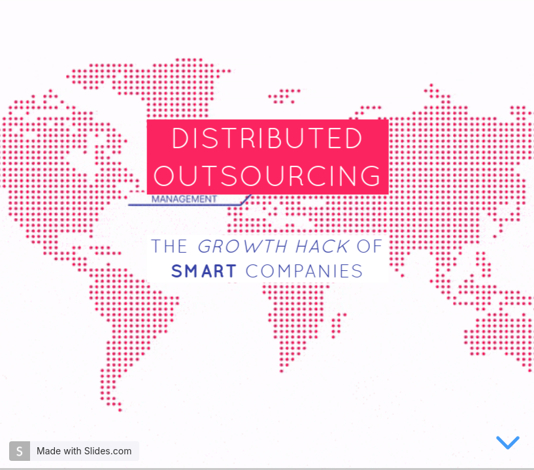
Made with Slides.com (84, 450)
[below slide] (508, 445)
